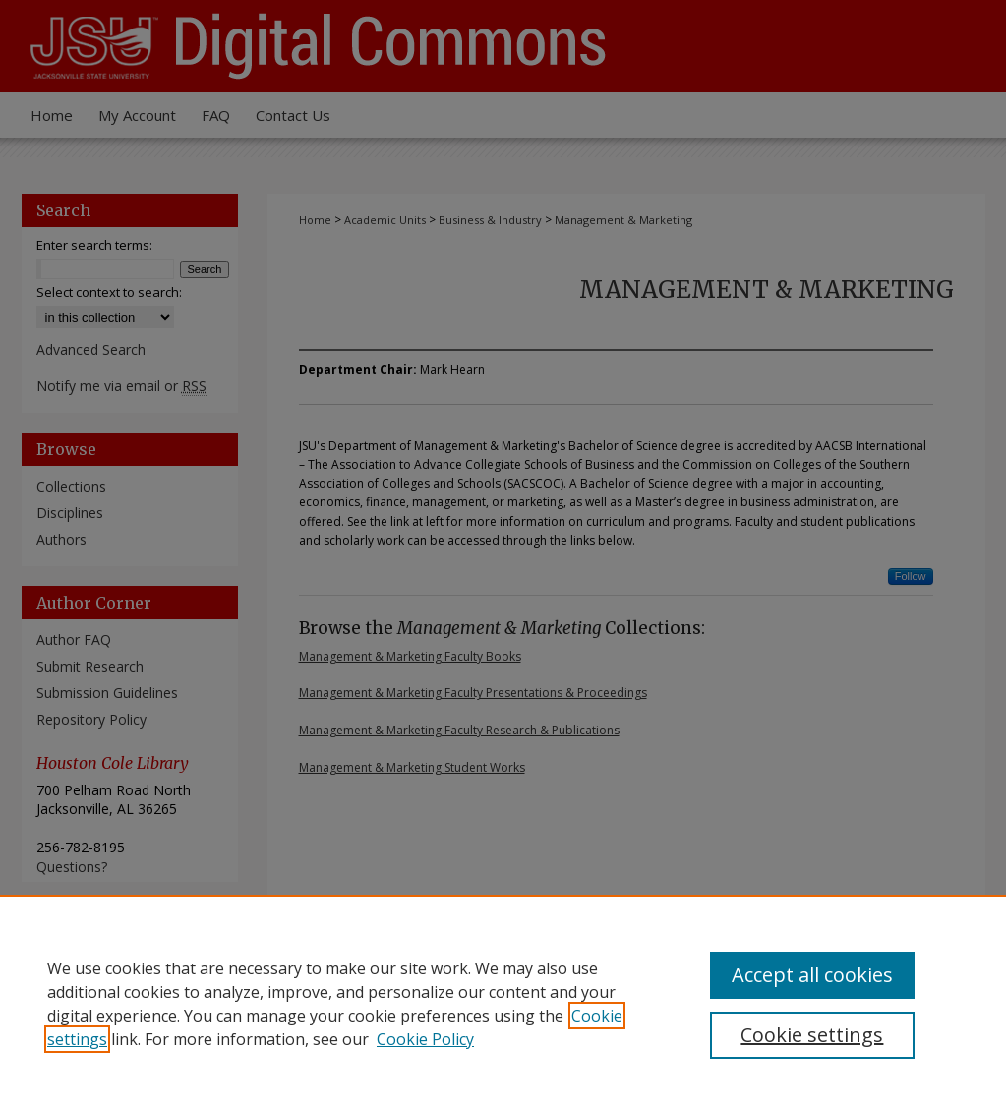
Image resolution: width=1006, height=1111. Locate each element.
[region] (503, 1003)
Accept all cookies (812, 975)
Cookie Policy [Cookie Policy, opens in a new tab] (425, 1039)
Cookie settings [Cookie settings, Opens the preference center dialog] (811, 1035)
